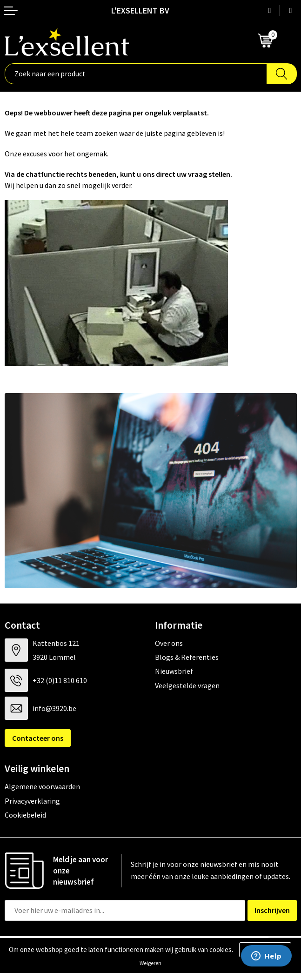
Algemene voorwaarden (42, 786)
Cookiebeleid (25, 814)
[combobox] (136, 73)
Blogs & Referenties (187, 657)
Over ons (169, 643)
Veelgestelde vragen (187, 685)
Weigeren (150, 963)
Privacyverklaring (32, 800)
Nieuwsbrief (174, 671)
